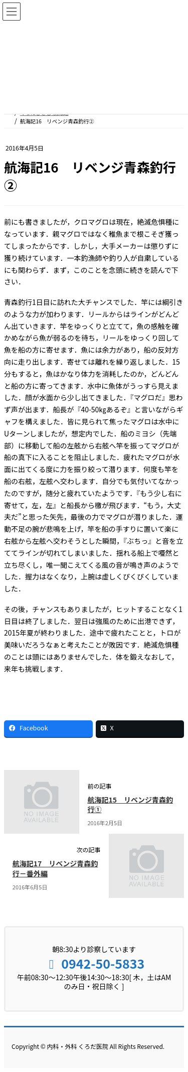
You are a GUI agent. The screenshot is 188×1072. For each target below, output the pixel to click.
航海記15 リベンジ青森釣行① (130, 805)
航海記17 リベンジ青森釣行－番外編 (55, 868)
